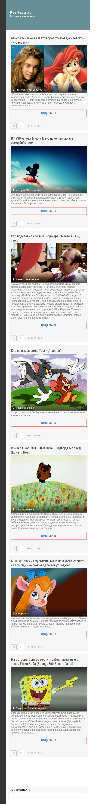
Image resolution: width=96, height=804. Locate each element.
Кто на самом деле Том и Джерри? (36, 351)
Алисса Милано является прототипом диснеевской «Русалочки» (47, 40)
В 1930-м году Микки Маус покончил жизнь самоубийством (42, 140)
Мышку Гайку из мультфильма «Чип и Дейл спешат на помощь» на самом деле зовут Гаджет (47, 563)
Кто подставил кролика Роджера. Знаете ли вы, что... (45, 238)
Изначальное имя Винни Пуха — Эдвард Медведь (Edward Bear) (46, 450)
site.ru (28, 14)
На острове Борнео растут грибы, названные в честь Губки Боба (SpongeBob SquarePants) (45, 661)
